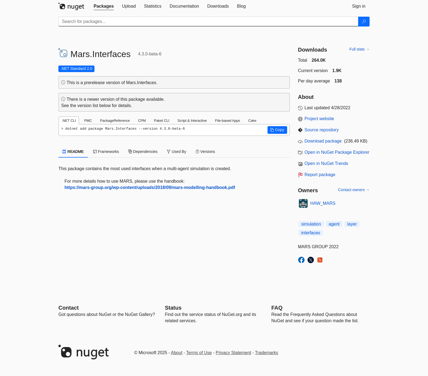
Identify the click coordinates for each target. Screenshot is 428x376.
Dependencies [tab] (142, 151)
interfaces (310, 232)
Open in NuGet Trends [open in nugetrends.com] (326, 163)
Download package (323, 141)
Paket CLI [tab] (161, 121)
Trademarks (266, 352)
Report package (320, 174)
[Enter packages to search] (208, 21)
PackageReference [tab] (115, 121)
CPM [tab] (142, 121)
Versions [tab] (205, 151)
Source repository (322, 130)
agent (334, 224)
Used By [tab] (176, 151)
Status (173, 308)
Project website (319, 118)
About (176, 352)
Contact (68, 308)
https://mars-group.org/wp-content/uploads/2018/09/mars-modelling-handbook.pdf (149, 187)
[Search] (364, 21)
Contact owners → (354, 190)
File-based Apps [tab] (227, 121)
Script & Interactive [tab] (192, 121)
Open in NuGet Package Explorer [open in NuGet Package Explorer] (337, 152)
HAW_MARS (322, 203)
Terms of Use (199, 352)
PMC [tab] (88, 121)
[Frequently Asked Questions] (277, 308)
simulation (311, 224)
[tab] (104, 6)
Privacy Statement (233, 352)
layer (352, 224)
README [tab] (73, 151)
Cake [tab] (252, 121)
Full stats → (359, 49)
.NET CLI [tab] (69, 121)
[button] (277, 130)
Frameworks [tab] (106, 151)
